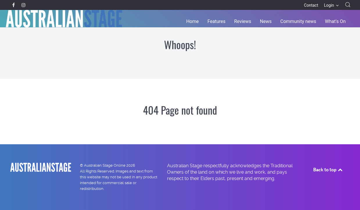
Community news (298, 21)
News (266, 21)
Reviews (242, 21)
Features (216, 21)
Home (192, 21)
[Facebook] (14, 5)
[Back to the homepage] (64, 18)
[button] (348, 5)
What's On (335, 21)
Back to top (328, 169)
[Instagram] (23, 5)
